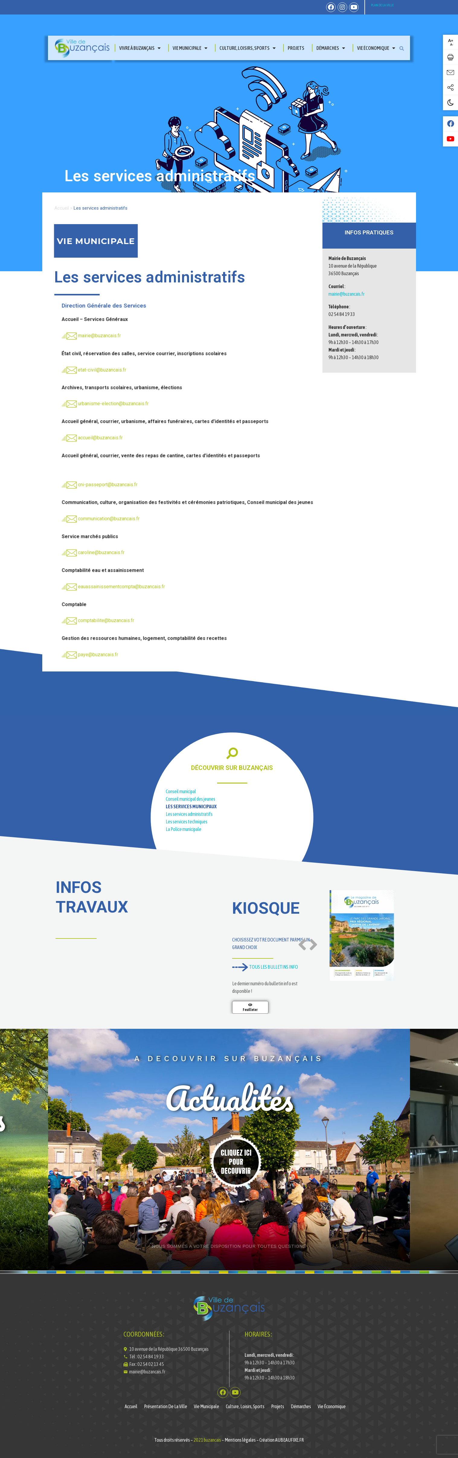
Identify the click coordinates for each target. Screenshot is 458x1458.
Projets (296, 48)
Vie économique (376, 48)
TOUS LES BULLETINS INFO (265, 967)
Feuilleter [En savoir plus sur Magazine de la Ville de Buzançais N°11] (250, 1010)
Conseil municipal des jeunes (190, 799)
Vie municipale (190, 48)
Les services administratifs (189, 814)
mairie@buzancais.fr (346, 294)
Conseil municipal (181, 791)
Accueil (61, 208)
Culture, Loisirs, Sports (247, 48)
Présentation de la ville (165, 1406)
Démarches (330, 48)
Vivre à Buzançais (140, 48)
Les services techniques (186, 821)
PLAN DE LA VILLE (382, 5)
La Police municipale (183, 829)
